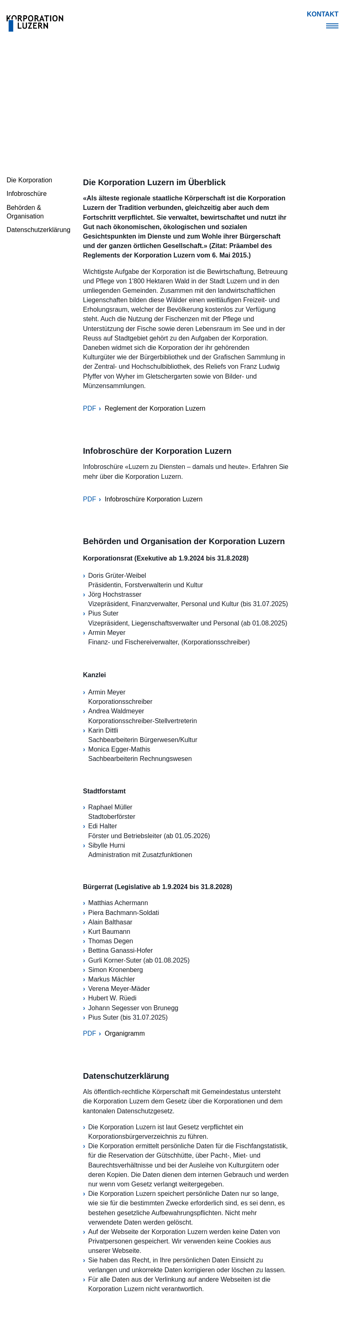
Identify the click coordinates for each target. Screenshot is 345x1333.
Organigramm (125, 1033)
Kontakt (322, 14)
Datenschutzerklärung (39, 229)
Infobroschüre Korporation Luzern (153, 499)
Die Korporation (29, 180)
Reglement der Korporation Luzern (155, 408)
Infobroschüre (27, 193)
